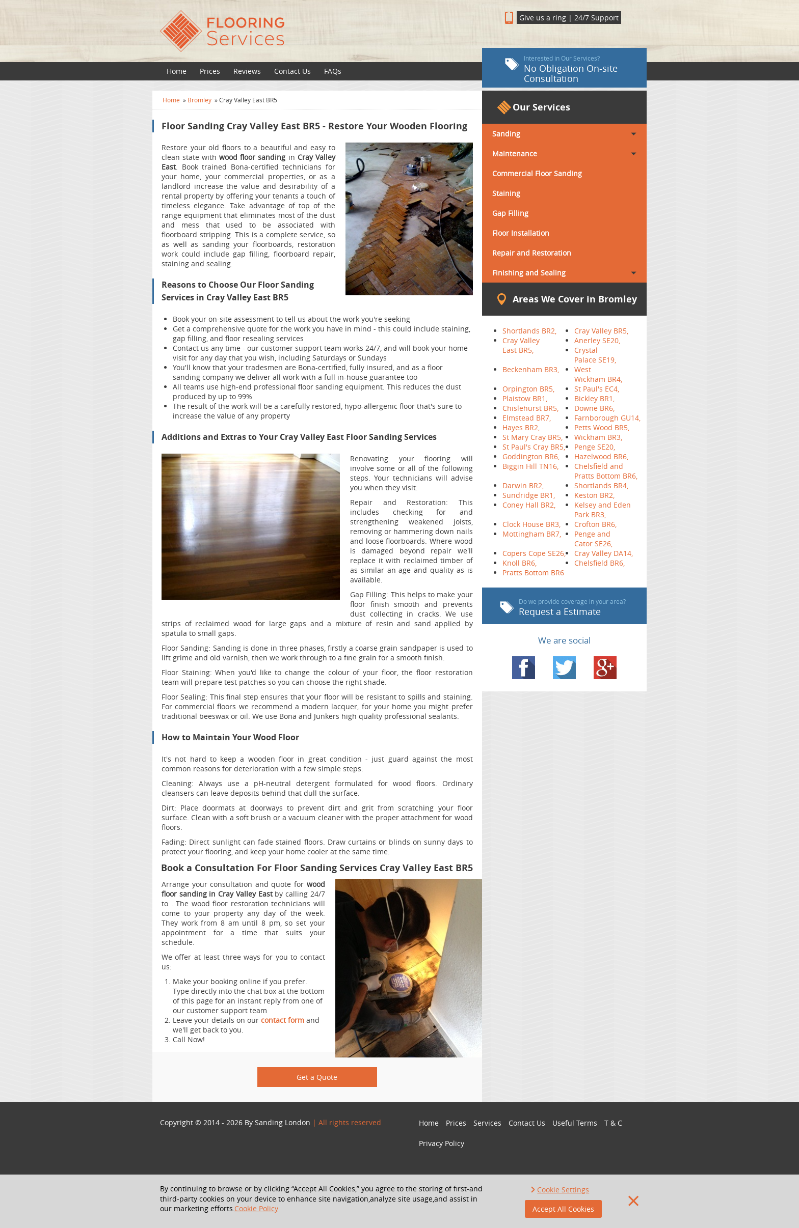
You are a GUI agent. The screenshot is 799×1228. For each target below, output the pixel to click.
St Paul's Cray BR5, (533, 447)
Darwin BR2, (523, 485)
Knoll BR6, (519, 563)
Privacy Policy (441, 1143)
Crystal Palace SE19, (595, 355)
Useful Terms (574, 1123)
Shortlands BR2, (529, 331)
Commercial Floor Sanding (537, 173)
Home (177, 71)
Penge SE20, (594, 447)
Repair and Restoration (531, 253)
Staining (506, 193)
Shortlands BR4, (601, 485)
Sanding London (282, 1122)
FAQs (332, 71)
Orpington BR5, (528, 389)
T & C (613, 1123)
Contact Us (292, 71)
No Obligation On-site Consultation (561, 69)
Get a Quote (317, 1077)
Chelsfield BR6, (599, 563)
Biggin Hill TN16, (530, 466)
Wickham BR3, (598, 437)
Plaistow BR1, (524, 398)
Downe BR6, (594, 408)
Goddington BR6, (531, 456)
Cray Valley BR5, (601, 331)
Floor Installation (520, 233)
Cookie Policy (256, 1208)
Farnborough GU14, (607, 418)
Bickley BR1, (594, 398)
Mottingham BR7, (531, 534)
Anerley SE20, (597, 340)
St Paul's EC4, (596, 389)
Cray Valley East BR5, (521, 345)
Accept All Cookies (563, 1209)
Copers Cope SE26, (534, 553)
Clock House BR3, (531, 524)
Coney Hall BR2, (528, 505)
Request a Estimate (563, 607)
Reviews (247, 71)
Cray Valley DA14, (603, 553)
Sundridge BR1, (528, 495)
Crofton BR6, (595, 524)
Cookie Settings (563, 1189)
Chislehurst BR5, (530, 408)
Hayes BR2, (521, 427)
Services (487, 1123)
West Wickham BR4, (598, 374)
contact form (282, 1020)
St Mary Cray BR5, (532, 437)
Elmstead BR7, (526, 418)
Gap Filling (510, 213)
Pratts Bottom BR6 (533, 572)
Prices (210, 71)
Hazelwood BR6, (601, 456)
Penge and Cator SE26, (593, 538)
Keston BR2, (594, 495)
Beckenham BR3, (530, 369)
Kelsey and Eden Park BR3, (602, 509)
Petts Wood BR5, (601, 427)
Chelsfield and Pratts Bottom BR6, (605, 471)
